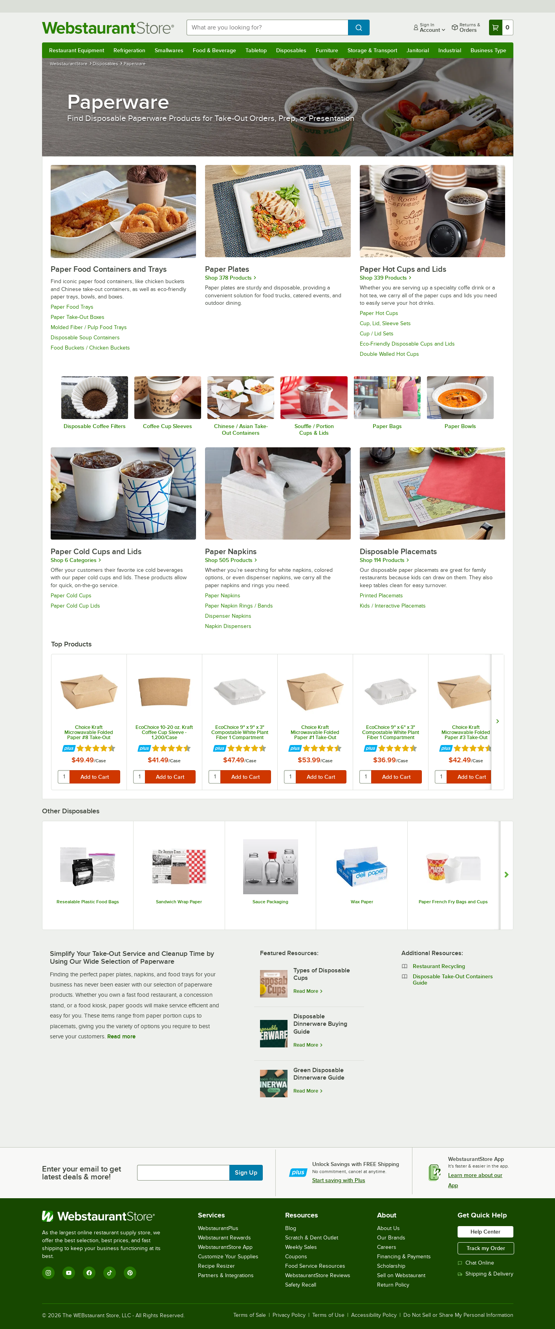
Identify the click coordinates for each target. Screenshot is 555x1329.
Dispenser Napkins (228, 616)
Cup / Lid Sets (377, 334)
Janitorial (418, 50)
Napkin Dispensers (228, 626)
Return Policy (393, 1285)
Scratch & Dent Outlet (311, 1238)
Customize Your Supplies (228, 1256)
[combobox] (267, 27)
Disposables (291, 50)
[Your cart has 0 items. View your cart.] (501, 27)
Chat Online (476, 1263)
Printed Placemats (381, 596)
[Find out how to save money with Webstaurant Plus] (69, 748)
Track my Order (486, 1248)
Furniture (327, 50)
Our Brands (391, 1238)
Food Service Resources (315, 1266)
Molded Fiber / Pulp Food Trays (89, 327)
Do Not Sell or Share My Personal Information (458, 1315)
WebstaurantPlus (218, 1228)
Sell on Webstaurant (401, 1275)
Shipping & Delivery (485, 1274)
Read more (121, 1036)
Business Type (488, 50)
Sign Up (246, 1172)
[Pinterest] (130, 1273)
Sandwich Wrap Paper (179, 901)
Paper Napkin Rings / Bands (239, 606)
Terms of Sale (249, 1315)
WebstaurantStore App (225, 1247)
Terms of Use (328, 1315)
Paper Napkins (222, 596)
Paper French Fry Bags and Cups (453, 901)
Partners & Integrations (226, 1275)
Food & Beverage (214, 50)
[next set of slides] (497, 722)
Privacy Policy (289, 1315)
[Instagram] (48, 1273)
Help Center (485, 1231)
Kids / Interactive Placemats (393, 606)
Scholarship (391, 1266)
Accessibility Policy (374, 1315)
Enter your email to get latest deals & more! (81, 1173)
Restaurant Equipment (76, 50)
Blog (290, 1228)
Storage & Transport (372, 50)
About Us (388, 1228)
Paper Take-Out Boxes (77, 317)
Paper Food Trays (72, 307)
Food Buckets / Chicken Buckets (90, 348)
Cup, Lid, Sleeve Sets (385, 323)
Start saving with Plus (338, 1180)
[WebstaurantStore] (106, 1216)
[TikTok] (109, 1273)
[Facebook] (89, 1273)
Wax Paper (362, 901)
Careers (386, 1247)
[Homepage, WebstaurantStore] (108, 28)
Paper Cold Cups (71, 596)
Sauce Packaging (270, 901)
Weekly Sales (301, 1247)
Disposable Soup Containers (85, 337)
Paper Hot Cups (379, 313)
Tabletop (256, 50)
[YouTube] (68, 1273)
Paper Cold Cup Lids (75, 606)
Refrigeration (129, 50)
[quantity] (64, 776)
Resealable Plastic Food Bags (88, 901)
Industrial (449, 50)
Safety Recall (300, 1285)
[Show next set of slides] (506, 875)
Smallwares (169, 50)
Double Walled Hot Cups (389, 354)
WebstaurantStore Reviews (317, 1275)
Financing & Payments (404, 1256)
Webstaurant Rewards (224, 1238)
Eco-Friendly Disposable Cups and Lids (407, 344)
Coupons (296, 1256)
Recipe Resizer (216, 1266)
